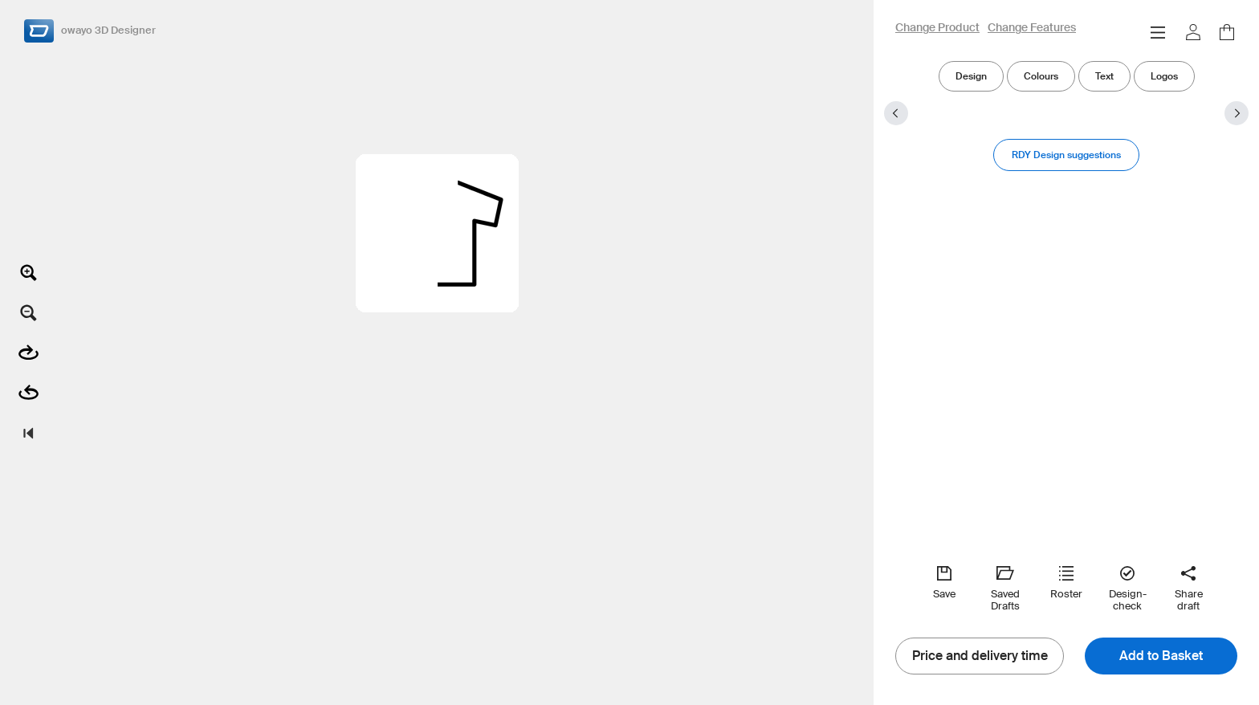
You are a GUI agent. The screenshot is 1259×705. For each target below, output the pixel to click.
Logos (1164, 76)
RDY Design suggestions (1066, 154)
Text (1104, 76)
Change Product (937, 28)
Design (971, 76)
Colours (1041, 76)
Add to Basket (1161, 656)
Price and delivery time (980, 656)
